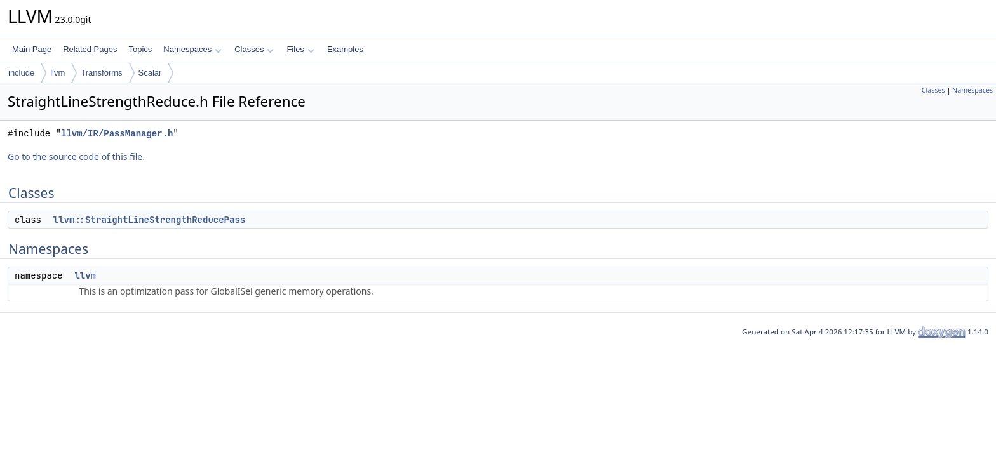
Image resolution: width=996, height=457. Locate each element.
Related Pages (90, 49)
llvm (57, 72)
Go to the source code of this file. (76, 156)
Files (300, 49)
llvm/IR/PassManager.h (117, 134)
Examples (345, 49)
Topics (140, 49)
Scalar (150, 72)
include (21, 72)
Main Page (31, 49)
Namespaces (192, 49)
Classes (254, 49)
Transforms (101, 72)
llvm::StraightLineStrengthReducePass (149, 219)
